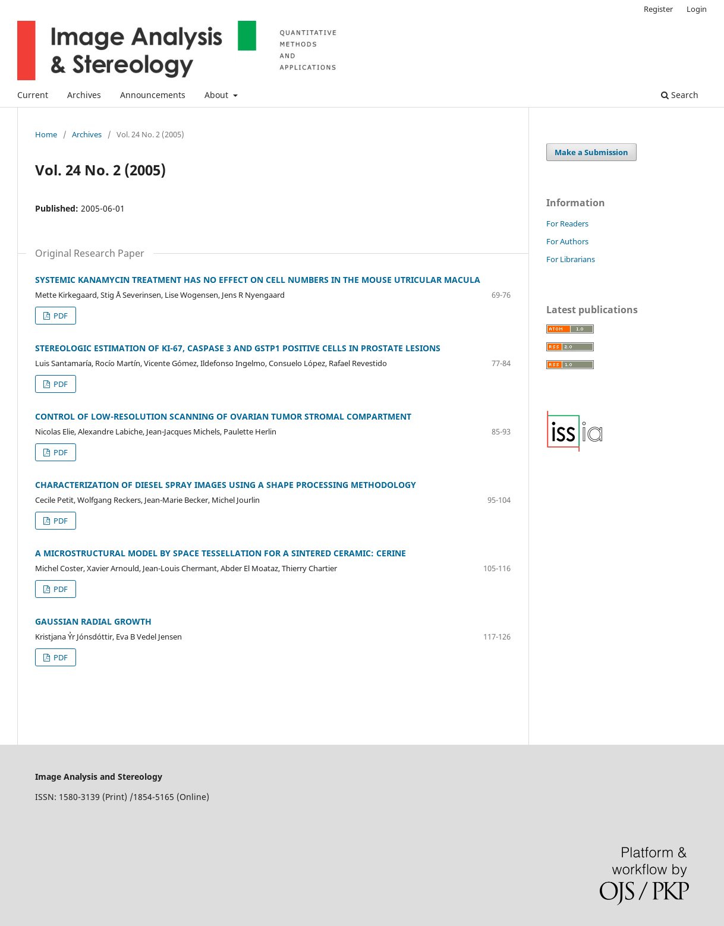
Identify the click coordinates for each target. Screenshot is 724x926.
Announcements (152, 94)
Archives (84, 94)
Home (46, 134)
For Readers (567, 223)
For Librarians (570, 259)
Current (32, 94)
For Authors (567, 241)
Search (679, 94)
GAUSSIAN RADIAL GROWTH (93, 621)
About (217, 94)
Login (697, 9)
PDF (60, 315)
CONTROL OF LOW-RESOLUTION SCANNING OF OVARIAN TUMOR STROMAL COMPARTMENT (223, 416)
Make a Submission (591, 152)
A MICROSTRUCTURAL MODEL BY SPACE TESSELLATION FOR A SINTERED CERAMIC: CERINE (220, 553)
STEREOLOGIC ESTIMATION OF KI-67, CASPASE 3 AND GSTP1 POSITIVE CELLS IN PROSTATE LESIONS (237, 348)
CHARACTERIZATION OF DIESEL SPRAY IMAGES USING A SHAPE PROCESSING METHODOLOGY (225, 484)
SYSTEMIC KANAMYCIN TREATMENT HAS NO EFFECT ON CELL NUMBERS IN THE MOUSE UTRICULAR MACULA (257, 279)
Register (658, 9)
